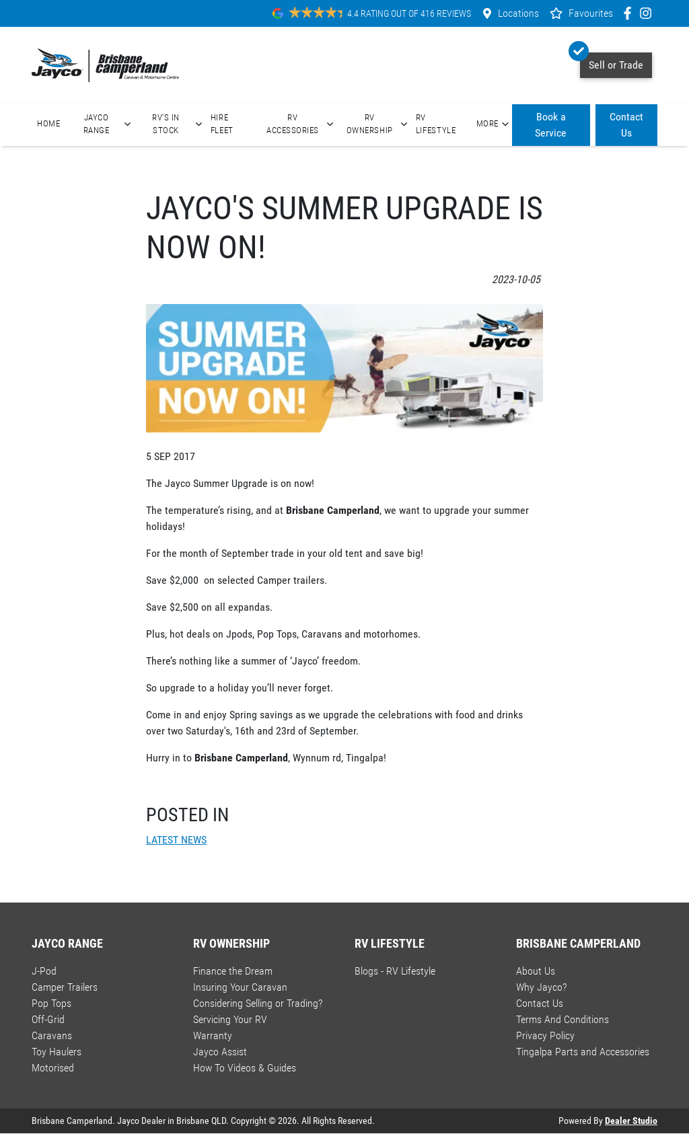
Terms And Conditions (562, 1019)
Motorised (53, 1067)
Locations (518, 13)
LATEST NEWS (176, 839)
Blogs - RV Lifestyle (395, 971)
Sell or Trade (611, 61)
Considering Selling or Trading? (257, 1003)
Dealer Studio (631, 1120)
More (494, 123)
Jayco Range (109, 123)
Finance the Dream (233, 971)
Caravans (52, 1035)
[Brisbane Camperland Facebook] (630, 13)
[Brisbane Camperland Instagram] (648, 13)
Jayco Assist (220, 1051)
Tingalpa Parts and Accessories (582, 1051)
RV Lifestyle (436, 123)
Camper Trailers (65, 987)
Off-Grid (48, 1019)
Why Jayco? (541, 987)
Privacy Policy (545, 1035)
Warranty (212, 1035)
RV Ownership (378, 123)
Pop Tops (51, 1003)
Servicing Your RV (230, 1019)
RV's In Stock (178, 123)
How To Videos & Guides (244, 1067)
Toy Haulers (56, 1051)
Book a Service (551, 124)
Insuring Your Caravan (240, 987)
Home (49, 123)
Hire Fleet (222, 123)
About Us (535, 971)
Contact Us (626, 124)
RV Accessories (301, 123)
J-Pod (44, 971)
